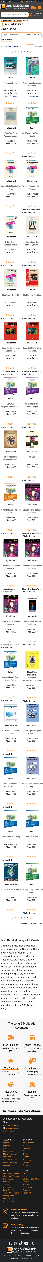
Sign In (6, 1143)
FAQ (24, 1173)
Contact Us (5, 1)
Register (6, 1146)
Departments (6, 21)
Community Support (11, 1173)
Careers (26, 1182)
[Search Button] (26, 14)
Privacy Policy (9, 1196)
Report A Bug (28, 1193)
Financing (27, 1160)
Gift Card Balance (10, 1160)
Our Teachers (8, 1201)
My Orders (7, 1157)
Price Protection (9, 1190)
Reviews (26, 1190)
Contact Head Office (31, 1179)
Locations (27, 1176)
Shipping (26, 1165)
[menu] (39, 6)
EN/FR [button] (38, 1)
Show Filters (7, 40)
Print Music (17, 21)
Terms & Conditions (11, 1193)
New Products (28, 1143)
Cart (5, 1148)
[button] (32, 6)
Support (26, 1157)
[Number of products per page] (30, 46)
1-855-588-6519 (10, 1125)
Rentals (26, 1146)
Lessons (26, 1148)
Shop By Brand (29, 1187)
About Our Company (11, 1176)
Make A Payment (10, 1154)
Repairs (26, 1151)
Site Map (26, 1184)
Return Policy (8, 1198)
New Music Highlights (12, 24)
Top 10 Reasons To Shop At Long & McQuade (22, 1111)
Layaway (26, 1162)
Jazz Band (30, 35)
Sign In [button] (24, 1)
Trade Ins (26, 1154)
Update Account (9, 1151)
